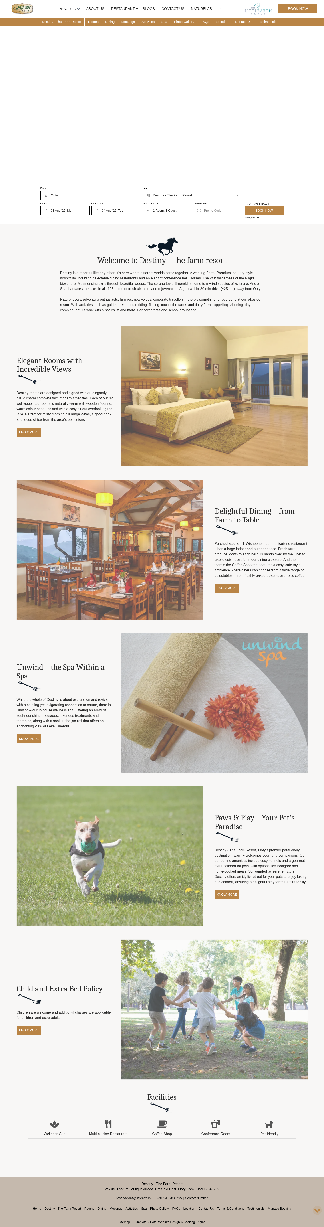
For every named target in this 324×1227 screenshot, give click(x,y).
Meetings (128, 22)
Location (222, 22)
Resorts (69, 8)
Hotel (145, 188)
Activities (148, 22)
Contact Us (172, 9)
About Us (95, 9)
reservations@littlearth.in (133, 1198)
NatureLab (201, 9)
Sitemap (124, 1222)
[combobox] (90, 195)
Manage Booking (253, 217)
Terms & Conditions (230, 1208)
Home (37, 1208)
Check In (45, 203)
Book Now (298, 9)
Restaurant (123, 9)
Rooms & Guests (152, 203)
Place (43, 188)
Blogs (149, 9)
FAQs (205, 22)
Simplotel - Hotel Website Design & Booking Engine (169, 1222)
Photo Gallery (184, 22)
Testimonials (267, 22)
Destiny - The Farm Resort (61, 22)
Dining (110, 22)
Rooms (93, 22)
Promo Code (200, 203)
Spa (164, 22)
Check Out (97, 203)
